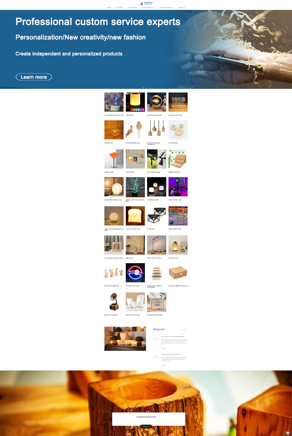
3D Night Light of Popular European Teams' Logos (171, 354)
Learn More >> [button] (146, 426)
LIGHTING (119, 7)
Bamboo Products (166, 7)
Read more (163, 348)
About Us (181, 7)
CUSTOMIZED (132, 7)
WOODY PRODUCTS (148, 7)
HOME (109, 7)
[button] (144, 87)
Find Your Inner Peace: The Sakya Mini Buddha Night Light (173, 336)
